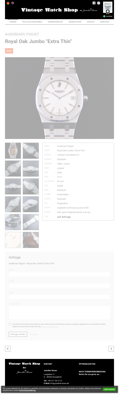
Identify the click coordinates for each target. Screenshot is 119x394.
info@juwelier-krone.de (59, 383)
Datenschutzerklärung (49, 327)
